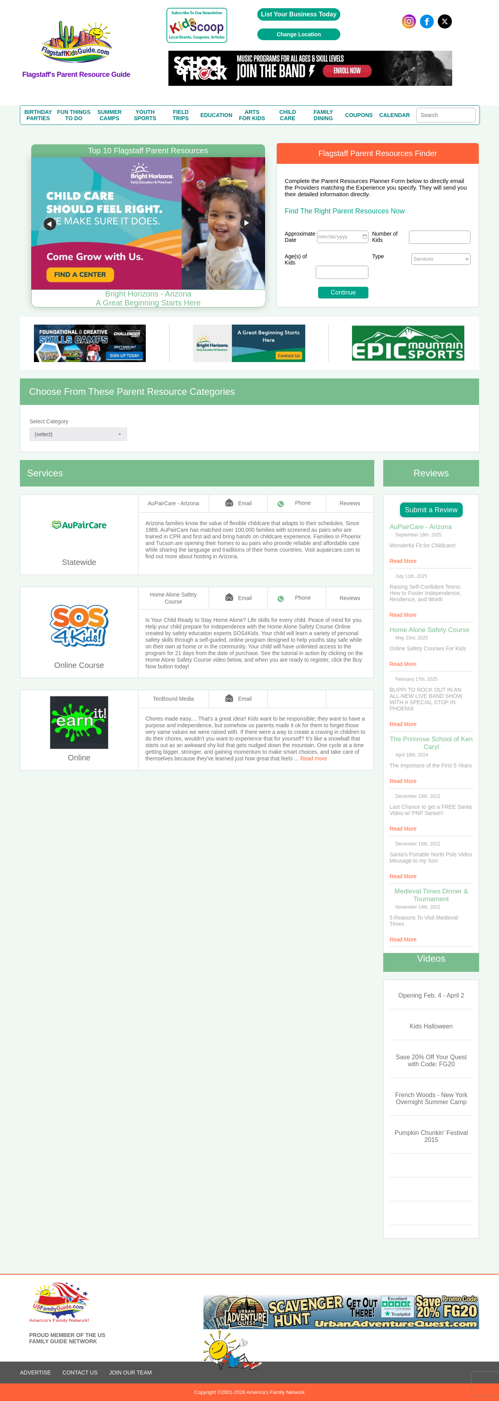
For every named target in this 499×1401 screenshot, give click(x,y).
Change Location (299, 34)
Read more (313, 758)
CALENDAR (394, 115)
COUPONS (359, 115)
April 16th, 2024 (411, 755)
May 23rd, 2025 (411, 638)
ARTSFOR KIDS (252, 115)
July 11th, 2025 (411, 576)
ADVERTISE (35, 1372)
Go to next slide (246, 224)
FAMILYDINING (323, 115)
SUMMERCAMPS (109, 115)
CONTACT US (79, 1372)
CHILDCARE (287, 115)
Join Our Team (130, 1372)
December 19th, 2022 (417, 796)
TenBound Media (173, 699)
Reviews (350, 503)
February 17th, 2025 (416, 679)
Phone (303, 503)
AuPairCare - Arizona (173, 503)
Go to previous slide (50, 224)
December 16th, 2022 (417, 844)
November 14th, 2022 (417, 907)
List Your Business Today (299, 14)
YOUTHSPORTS (145, 115)
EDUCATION (216, 115)
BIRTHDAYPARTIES (38, 115)
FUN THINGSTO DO (74, 115)
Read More (402, 561)
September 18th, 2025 (418, 535)
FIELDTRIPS (181, 115)
